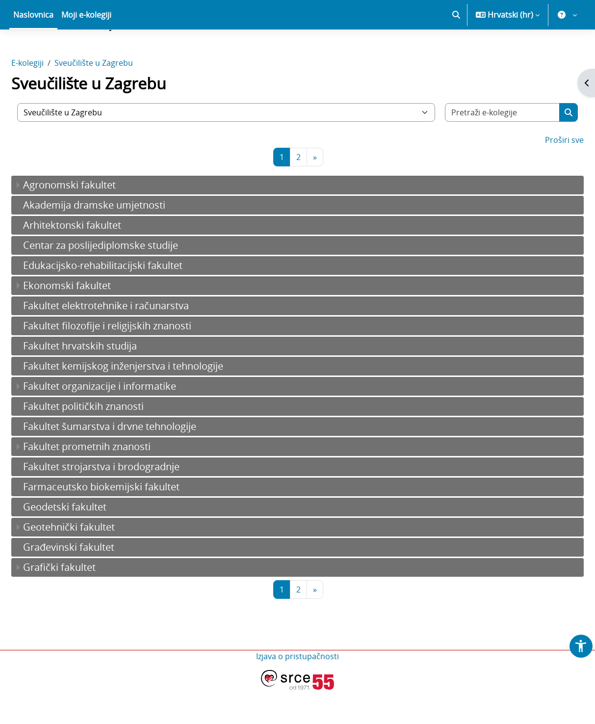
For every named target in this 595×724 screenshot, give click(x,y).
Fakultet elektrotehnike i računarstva (129, 340)
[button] (456, 49)
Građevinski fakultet (92, 581)
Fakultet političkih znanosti (107, 440)
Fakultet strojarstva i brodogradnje (125, 501)
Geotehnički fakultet (92, 561)
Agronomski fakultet (93, 219)
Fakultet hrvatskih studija (103, 380)
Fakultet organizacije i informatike (123, 420)
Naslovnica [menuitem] (33, 49)
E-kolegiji (51, 97)
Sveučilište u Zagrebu (117, 97)
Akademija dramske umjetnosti (118, 239)
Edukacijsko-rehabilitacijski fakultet (126, 299)
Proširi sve (540, 174)
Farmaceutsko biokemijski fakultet (125, 521)
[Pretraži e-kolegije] (485, 146)
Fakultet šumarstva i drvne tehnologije (133, 460)
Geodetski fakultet (88, 541)
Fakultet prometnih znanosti (110, 480)
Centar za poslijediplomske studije (124, 279)
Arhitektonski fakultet (96, 259)
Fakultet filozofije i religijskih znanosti (131, 360)
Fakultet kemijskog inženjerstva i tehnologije (147, 400)
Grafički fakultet (83, 601)
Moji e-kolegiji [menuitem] (86, 49)
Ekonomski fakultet (90, 319)
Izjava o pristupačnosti (297, 690)
